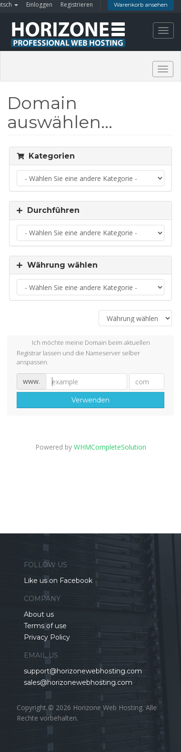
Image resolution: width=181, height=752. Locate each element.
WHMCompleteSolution (110, 446)
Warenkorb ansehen (141, 4)
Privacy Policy (47, 637)
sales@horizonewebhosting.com (78, 682)
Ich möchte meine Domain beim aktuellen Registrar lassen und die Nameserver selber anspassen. (83, 352)
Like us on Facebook (58, 580)
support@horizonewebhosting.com (83, 671)
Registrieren (76, 4)
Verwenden (90, 400)
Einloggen (39, 4)
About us (39, 614)
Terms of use (45, 626)
